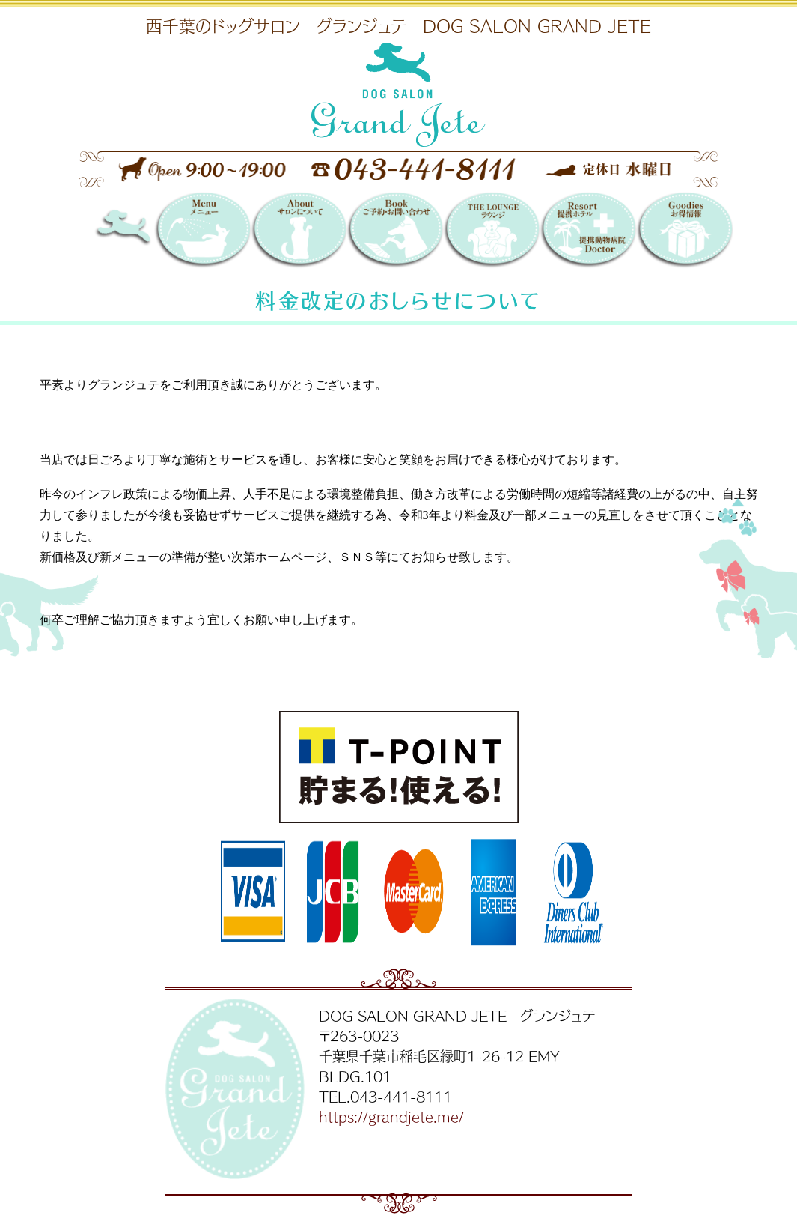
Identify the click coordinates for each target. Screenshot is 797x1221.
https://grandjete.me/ (391, 1116)
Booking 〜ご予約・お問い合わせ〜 (394, 232)
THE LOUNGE (491, 232)
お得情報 (684, 232)
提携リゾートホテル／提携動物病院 (588, 232)
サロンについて (299, 232)
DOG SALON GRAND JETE (142, 232)
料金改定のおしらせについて (398, 300)
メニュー (202, 232)
